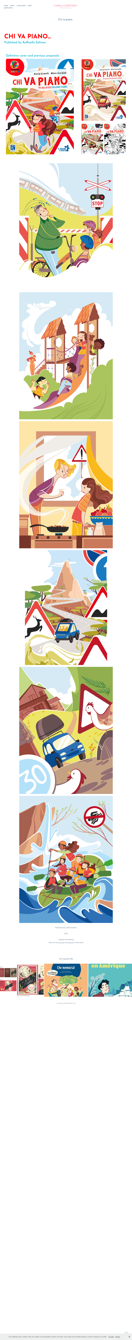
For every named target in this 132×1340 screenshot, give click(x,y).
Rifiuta (117, 1337)
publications (8, 8)
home (6, 5)
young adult (21, 5)
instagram (61, 942)
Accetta (111, 1337)
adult (30, 5)
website (70, 942)
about (12, 5)
